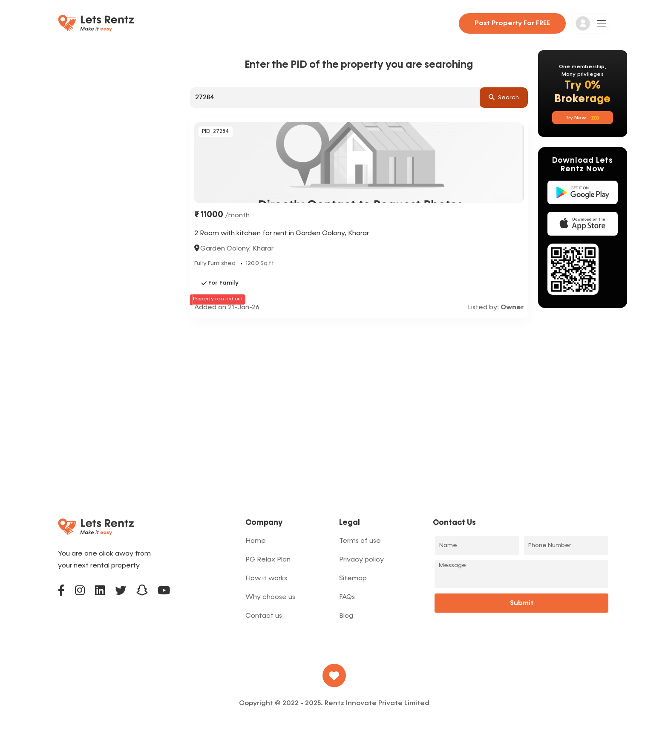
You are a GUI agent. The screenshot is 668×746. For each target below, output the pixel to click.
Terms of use (360, 541)
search (504, 97)
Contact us (263, 616)
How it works (266, 578)
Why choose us (270, 597)
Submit (521, 603)
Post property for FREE (512, 23)
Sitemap (353, 578)
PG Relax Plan (268, 559)
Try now (582, 118)
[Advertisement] (359, 381)
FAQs (347, 597)
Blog (346, 616)
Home (255, 541)
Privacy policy (361, 559)
